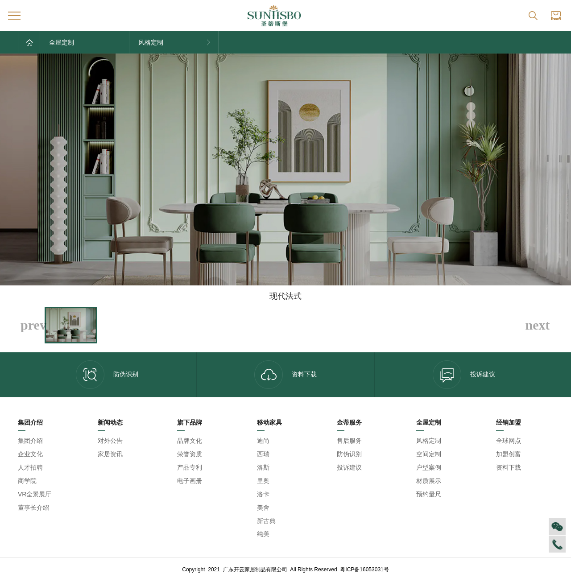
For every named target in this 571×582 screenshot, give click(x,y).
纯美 (263, 533)
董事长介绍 (33, 507)
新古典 (266, 520)
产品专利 (189, 467)
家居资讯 (110, 454)
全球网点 (508, 440)
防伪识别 (107, 374)
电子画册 (189, 480)
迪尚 (263, 440)
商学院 (27, 480)
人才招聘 (30, 467)
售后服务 (349, 440)
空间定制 (428, 454)
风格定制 (428, 440)
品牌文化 (189, 440)
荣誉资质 (189, 454)
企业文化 (30, 454)
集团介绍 (30, 440)
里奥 (263, 480)
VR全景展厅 (34, 494)
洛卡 (263, 494)
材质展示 (428, 480)
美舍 (263, 507)
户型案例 (428, 467)
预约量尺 (428, 494)
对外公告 (110, 440)
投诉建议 (464, 374)
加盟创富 (508, 454)
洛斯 (263, 467)
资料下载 (285, 374)
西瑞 (263, 454)
